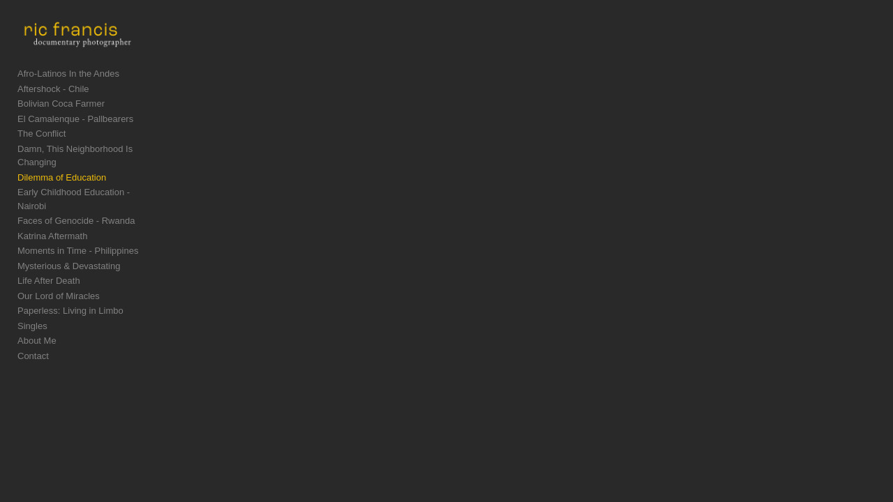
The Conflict (41, 147)
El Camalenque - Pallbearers (75, 132)
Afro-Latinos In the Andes (68, 87)
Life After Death (48, 266)
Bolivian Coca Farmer (61, 117)
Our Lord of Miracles (58, 282)
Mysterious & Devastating (68, 252)
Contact (33, 342)
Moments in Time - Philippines (77, 236)
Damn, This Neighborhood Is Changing (95, 162)
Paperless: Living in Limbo (70, 296)
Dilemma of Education (61, 177)
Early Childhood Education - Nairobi (89, 192)
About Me (37, 326)
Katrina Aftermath (52, 222)
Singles (32, 312)
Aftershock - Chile (53, 102)
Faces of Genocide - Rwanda (76, 206)
